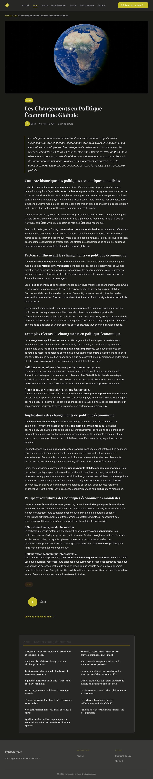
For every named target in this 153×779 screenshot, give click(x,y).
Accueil (25, 5)
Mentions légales (123, 756)
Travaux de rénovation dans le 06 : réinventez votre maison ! (48, 701)
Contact (119, 761)
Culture (44, 5)
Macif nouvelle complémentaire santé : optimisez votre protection (100, 663)
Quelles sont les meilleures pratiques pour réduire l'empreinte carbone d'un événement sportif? (47, 722)
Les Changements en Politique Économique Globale (47, 692)
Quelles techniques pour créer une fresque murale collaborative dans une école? (102, 682)
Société (101, 5)
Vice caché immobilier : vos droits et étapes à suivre (48, 711)
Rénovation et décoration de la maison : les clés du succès (102, 711)
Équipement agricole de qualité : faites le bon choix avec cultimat (48, 682)
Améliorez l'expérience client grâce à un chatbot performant (45, 663)
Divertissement (58, 5)
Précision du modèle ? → (133, 5)
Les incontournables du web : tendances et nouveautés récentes (46, 673)
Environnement (87, 5)
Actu (35, 5)
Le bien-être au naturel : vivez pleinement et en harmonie (103, 692)
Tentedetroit (13, 752)
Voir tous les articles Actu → (39, 616)
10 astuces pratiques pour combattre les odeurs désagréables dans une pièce (101, 673)
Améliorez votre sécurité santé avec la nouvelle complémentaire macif (100, 653)
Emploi (73, 5)
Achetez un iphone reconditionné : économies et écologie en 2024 (48, 653)
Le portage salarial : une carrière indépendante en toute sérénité (97, 701)
